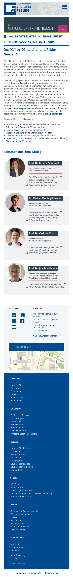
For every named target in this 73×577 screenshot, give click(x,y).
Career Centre (16, 470)
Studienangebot (17, 418)
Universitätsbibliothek (20, 448)
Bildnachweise (17, 547)
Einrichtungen (16, 397)
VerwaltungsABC (18, 430)
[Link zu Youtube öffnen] (13, 327)
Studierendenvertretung (21, 467)
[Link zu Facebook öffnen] (21, 321)
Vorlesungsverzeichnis (20, 490)
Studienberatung (17, 457)
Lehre (12, 394)
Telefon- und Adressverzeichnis (24, 511)
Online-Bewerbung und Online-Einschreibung (30, 493)
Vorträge (26, 141)
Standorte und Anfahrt (20, 514)
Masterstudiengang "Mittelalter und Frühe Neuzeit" (29, 133)
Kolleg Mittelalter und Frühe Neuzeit (35, 36)
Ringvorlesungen (13, 141)
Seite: (12, 563)
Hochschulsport (17, 454)
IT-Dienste (14, 451)
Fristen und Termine (19, 415)
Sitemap (14, 544)
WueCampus (16, 487)
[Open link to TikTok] (21, 315)
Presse (13, 517)
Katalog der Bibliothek (20, 496)
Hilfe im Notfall (17, 529)
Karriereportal (16, 424)
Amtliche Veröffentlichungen (23, 434)
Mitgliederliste (55, 114)
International (15, 400)
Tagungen (24, 127)
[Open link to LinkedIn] (13, 321)
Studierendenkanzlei (19, 464)
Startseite (14, 378)
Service (13, 442)
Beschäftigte (16, 427)
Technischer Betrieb (19, 526)
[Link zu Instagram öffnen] (13, 315)
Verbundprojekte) (38, 127)
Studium (14, 388)
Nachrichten (15, 421)
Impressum (20, 573)
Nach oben (15, 550)
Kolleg (51, 42)
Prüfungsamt (16, 460)
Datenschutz (35, 573)
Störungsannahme (18, 523)
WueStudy (14, 484)
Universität (15, 385)
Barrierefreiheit (51, 573)
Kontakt (38, 308)
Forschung (15, 391)
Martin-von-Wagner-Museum (22, 108)
